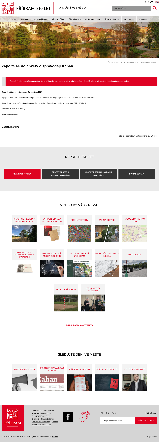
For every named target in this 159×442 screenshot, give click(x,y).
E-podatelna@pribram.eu (41, 414)
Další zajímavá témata (79, 325)
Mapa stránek (152, 437)
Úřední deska (75, 19)
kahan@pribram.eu (87, 98)
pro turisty (129, 19)
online (22, 92)
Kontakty (143, 19)
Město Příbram (40, 19)
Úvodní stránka (113, 62)
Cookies (55, 422)
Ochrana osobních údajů (41, 422)
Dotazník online (10, 127)
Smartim (55, 437)
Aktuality (25, 19)
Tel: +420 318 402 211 (40, 416)
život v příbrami (112, 19)
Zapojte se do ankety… (148, 62)
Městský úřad (58, 19)
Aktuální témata (130, 62)
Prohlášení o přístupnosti (41, 425)
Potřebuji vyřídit (93, 19)
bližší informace (151, 413)
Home (14, 19)
